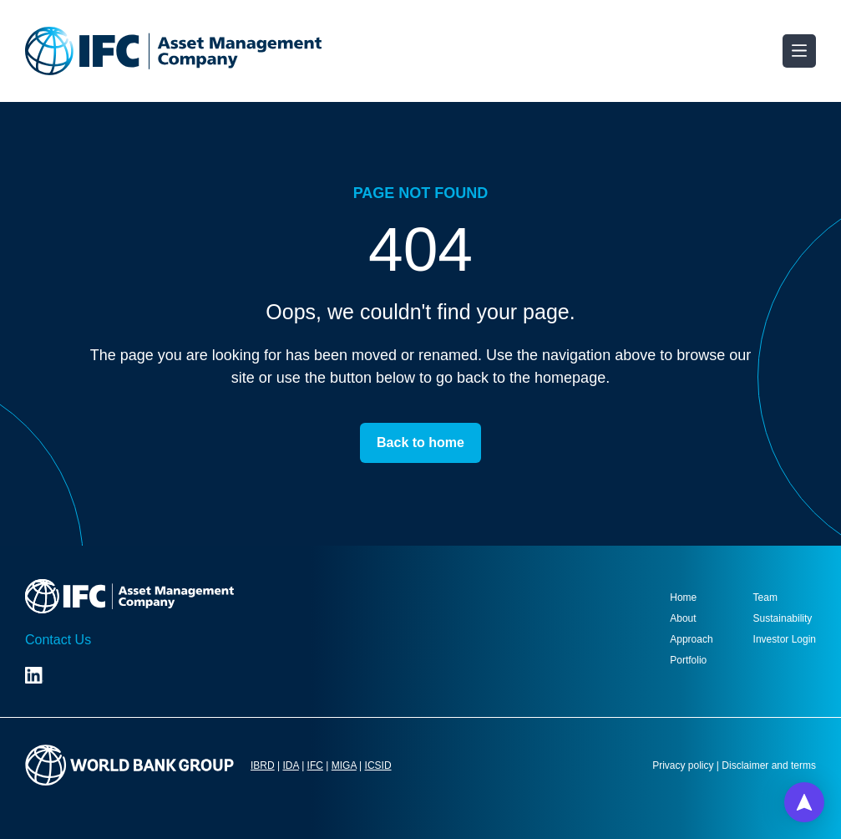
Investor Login (784, 639)
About (683, 618)
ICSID (378, 765)
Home (683, 597)
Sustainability (783, 618)
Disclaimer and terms (769, 765)
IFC (315, 765)
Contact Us (58, 640)
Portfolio (688, 660)
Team (765, 597)
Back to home (420, 442)
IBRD (263, 765)
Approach (691, 639)
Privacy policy (682, 765)
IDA (290, 765)
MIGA (344, 765)
